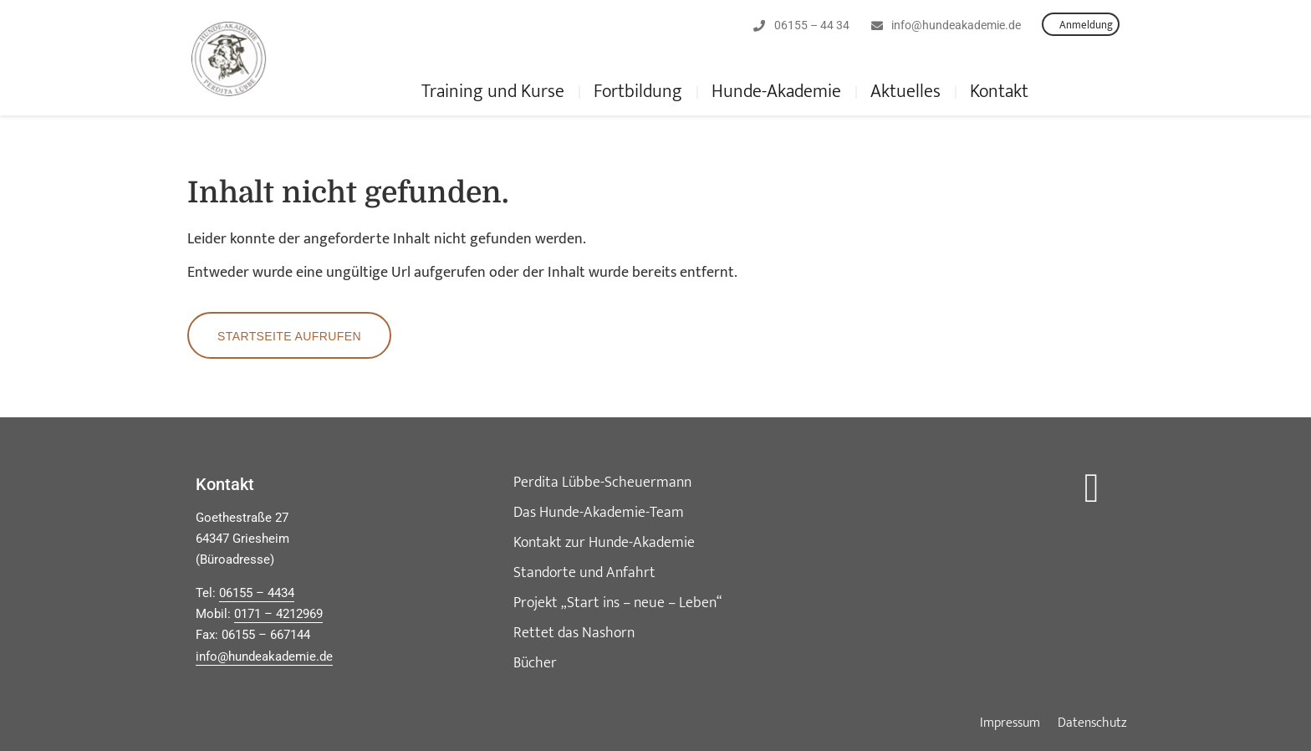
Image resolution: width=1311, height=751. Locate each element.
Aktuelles (905, 92)
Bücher (535, 663)
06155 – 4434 (256, 592)
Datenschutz (1092, 723)
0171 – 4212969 (278, 613)
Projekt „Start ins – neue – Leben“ (617, 603)
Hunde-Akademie (776, 92)
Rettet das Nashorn (574, 633)
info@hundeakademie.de (264, 656)
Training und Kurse (492, 92)
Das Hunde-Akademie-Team (598, 512)
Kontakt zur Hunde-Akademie (604, 542)
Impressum (1010, 723)
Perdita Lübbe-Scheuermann (602, 482)
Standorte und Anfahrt (584, 572)
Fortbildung (638, 92)
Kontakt (999, 92)
